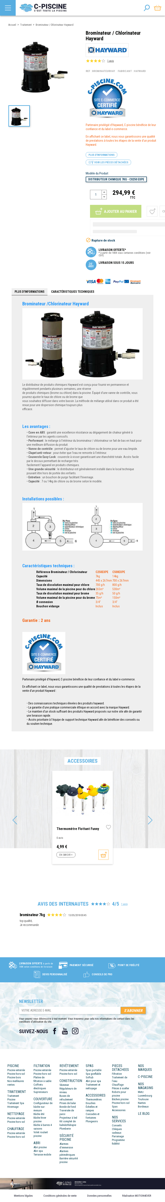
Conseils (117, 1125)
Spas (115, 1106)
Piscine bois (14, 1077)
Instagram (75, 1031)
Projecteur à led (68, 1117)
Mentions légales (23, 1195)
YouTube (65, 1031)
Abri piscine (40, 1147)
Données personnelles (99, 1195)
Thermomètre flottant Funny (78, 829)
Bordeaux (143, 1106)
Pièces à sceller (120, 1088)
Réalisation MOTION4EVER (136, 1195)
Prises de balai (68, 1103)
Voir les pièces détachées (108, 162)
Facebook (54, 1031)
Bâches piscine (120, 1099)
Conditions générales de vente (59, 1195)
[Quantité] (96, 194)
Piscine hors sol (16, 1121)
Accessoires (118, 1110)
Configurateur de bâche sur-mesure (43, 1106)
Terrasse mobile (42, 1154)
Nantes (142, 1102)
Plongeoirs (92, 1121)
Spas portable (93, 1070)
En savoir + (65, 854)
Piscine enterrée (16, 1070)
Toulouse (143, 1099)
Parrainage (118, 1136)
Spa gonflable (93, 1073)
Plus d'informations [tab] (29, 291)
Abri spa (38, 1150)
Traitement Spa (15, 1103)
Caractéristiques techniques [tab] (72, 291)
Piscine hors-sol (16, 1073)
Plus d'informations (102, 154)
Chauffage (118, 1084)
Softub (89, 1077)
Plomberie (65, 1128)
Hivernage (12, 1106)
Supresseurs (41, 1092)
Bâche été (39, 1114)
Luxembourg (145, 1095)
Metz (141, 1092)
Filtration (117, 1073)
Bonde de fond (68, 1106)
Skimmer (64, 1084)
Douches (90, 1103)
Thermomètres (94, 1099)
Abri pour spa (93, 1081)
